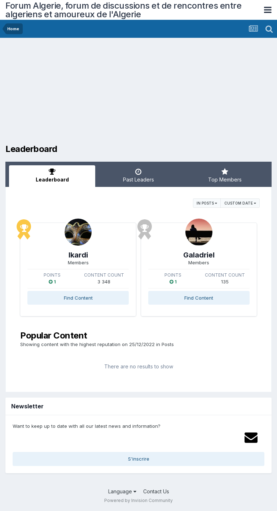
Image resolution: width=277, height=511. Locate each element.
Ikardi (78, 255)
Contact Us (156, 491)
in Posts (207, 203)
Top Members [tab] (225, 175)
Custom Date (240, 203)
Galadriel (199, 255)
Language (122, 491)
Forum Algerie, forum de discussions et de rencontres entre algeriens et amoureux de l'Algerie (123, 9)
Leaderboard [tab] (52, 175)
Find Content (78, 298)
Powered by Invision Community (138, 500)
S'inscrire (138, 459)
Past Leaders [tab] (138, 175)
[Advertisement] (89, 93)
